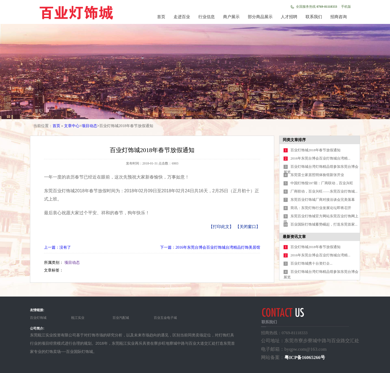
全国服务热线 (316, 7)
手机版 (346, 7)
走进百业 (182, 17)
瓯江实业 (77, 318)
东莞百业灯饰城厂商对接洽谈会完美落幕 (322, 200)
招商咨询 (338, 17)
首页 (161, 17)
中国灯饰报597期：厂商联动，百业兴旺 (321, 183)
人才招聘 (289, 17)
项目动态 (89, 126)
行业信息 (206, 17)
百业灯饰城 (38, 318)
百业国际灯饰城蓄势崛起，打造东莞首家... (324, 224)
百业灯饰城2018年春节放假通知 (315, 150)
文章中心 (71, 126)
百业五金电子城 (165, 318)
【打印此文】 (221, 226)
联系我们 (314, 17)
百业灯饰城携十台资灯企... (311, 263)
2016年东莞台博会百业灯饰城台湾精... (320, 158)
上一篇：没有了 (57, 247)
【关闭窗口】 (247, 226)
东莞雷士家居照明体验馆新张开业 (317, 175)
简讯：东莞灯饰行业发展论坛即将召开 (320, 208)
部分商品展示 (260, 17)
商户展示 (231, 17)
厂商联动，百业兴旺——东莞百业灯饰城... (324, 191)
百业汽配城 (120, 318)
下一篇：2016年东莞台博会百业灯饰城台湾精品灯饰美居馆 (210, 247)
